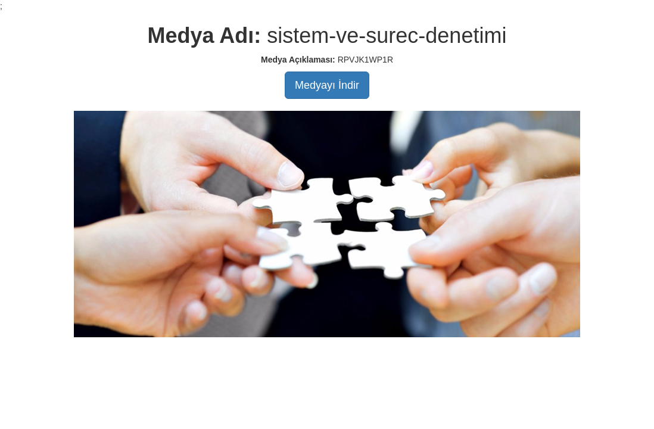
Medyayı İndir (327, 85)
